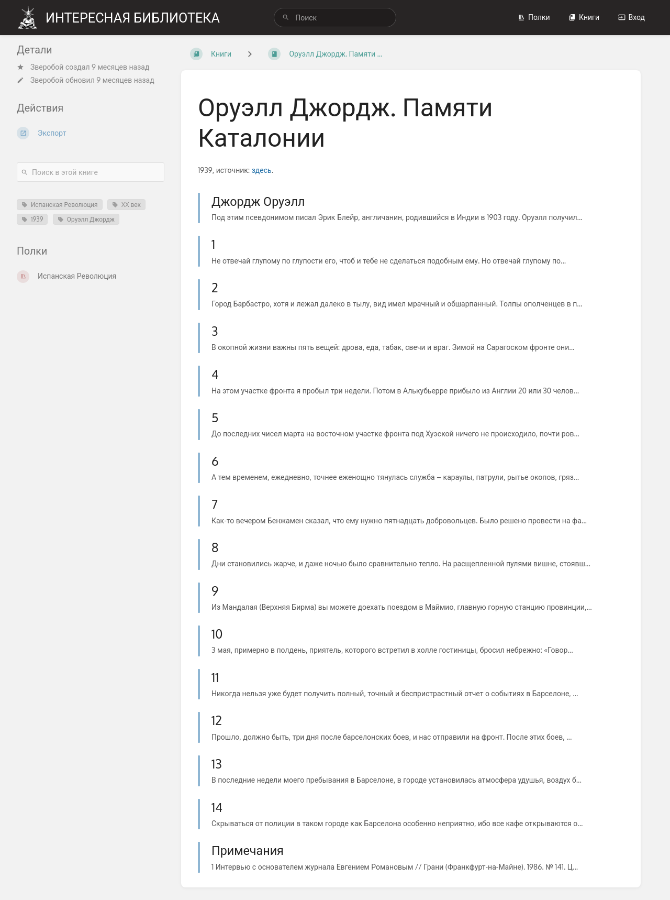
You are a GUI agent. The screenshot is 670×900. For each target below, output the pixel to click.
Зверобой (46, 66)
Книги (583, 17)
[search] (335, 17)
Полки (534, 17)
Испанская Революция (59, 204)
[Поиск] (285, 17)
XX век (126, 204)
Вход (631, 17)
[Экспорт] (90, 133)
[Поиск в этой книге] (90, 172)
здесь (262, 170)
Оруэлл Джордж (86, 219)
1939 (32, 219)
